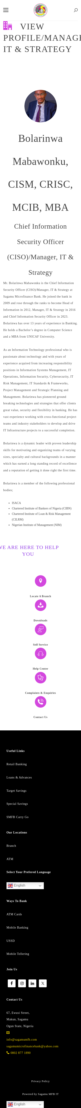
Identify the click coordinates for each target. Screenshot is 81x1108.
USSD (10, 940)
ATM (9, 859)
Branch (11, 845)
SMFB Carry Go (17, 817)
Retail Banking (16, 764)
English (16, 885)
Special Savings (17, 803)
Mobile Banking (17, 927)
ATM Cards (14, 914)
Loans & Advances (19, 777)
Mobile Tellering (17, 954)
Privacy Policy (40, 1081)
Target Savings (16, 790)
